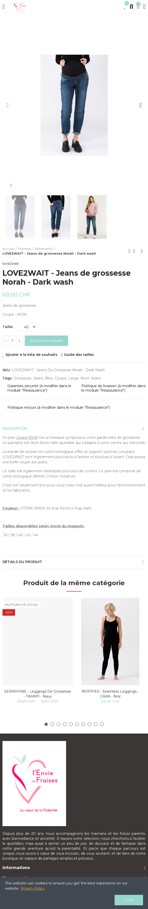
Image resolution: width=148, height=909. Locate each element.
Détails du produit (22, 562)
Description (14, 428)
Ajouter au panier (46, 341)
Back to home (135, 251)
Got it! (129, 900)
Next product (142, 251)
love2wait (10, 263)
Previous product (129, 251)
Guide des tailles (79, 354)
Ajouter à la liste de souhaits (31, 354)
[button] (7, 105)
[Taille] (28, 327)
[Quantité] (12, 341)
